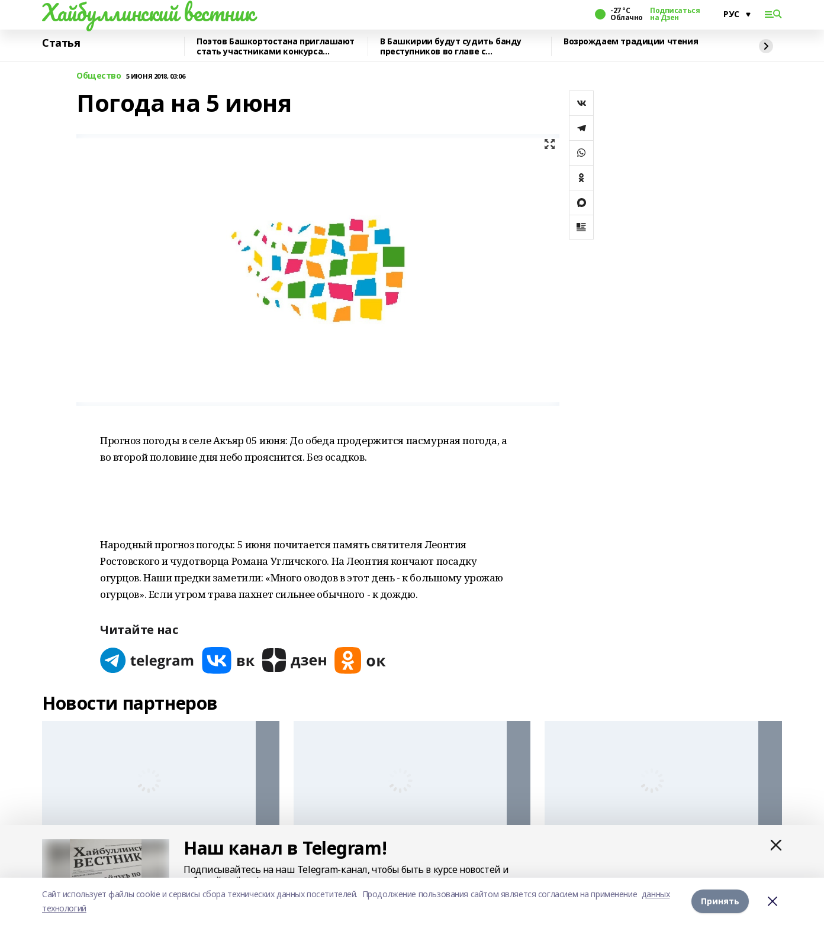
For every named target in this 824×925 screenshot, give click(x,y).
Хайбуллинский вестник (148, 12)
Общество (98, 76)
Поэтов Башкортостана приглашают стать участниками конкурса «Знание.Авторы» (276, 46)
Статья (61, 43)
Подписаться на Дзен (675, 14)
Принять (720, 901)
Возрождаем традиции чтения (631, 42)
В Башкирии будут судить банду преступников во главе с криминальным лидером (451, 46)
